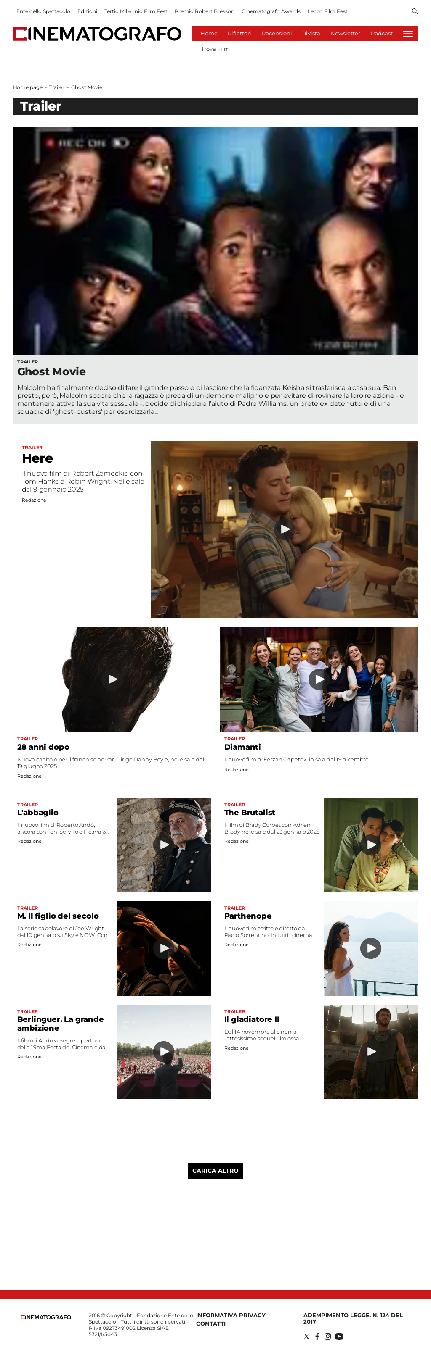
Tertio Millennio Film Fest (136, 11)
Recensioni (277, 33)
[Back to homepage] (46, 1317)
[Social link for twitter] (306, 1336)
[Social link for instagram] (328, 1336)
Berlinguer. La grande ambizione (60, 1024)
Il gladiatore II (251, 1019)
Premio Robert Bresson (204, 11)
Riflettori (239, 33)
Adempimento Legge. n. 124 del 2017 (353, 1318)
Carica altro (215, 1170)
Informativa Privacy (231, 1315)
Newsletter (345, 33)
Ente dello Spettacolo (43, 11)
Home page (28, 87)
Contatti (211, 1323)
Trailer (56, 87)
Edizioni (87, 11)
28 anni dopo (43, 747)
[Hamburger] (408, 34)
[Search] (415, 12)
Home (209, 33)
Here (37, 458)
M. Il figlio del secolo (58, 916)
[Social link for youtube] (339, 1336)
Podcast (382, 33)
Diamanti (242, 747)
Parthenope (248, 916)
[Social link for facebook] (317, 1336)
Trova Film (215, 48)
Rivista (311, 33)
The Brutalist (250, 812)
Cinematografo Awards (271, 11)
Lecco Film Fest (328, 11)
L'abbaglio (38, 812)
